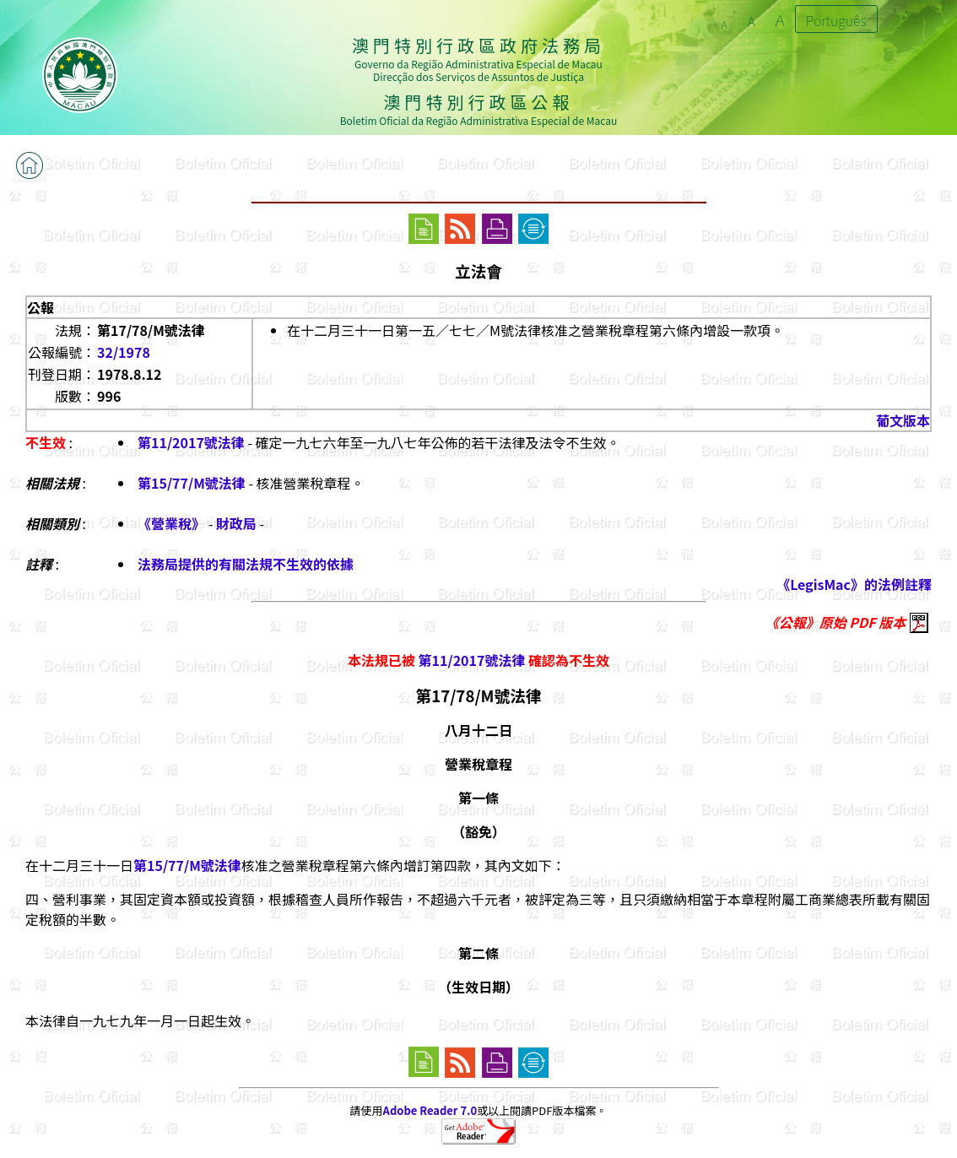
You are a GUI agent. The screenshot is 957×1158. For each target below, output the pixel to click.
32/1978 (123, 352)
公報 (40, 307)
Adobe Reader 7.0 (430, 1110)
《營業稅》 (173, 523)
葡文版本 (903, 420)
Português (836, 20)
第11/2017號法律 (191, 442)
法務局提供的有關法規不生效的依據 (246, 564)
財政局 (236, 523)
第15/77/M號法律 (192, 483)
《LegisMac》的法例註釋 (854, 584)
